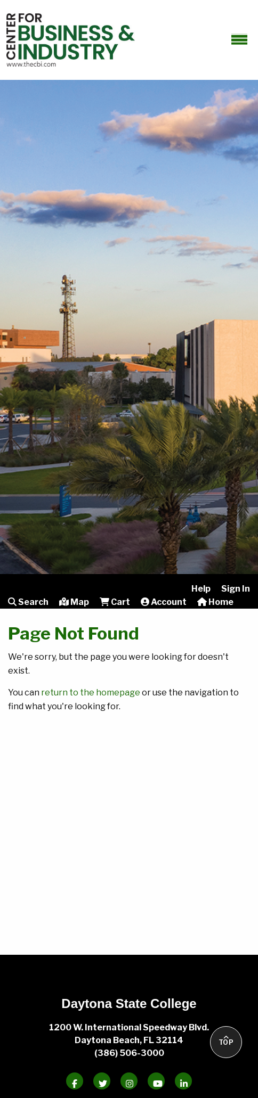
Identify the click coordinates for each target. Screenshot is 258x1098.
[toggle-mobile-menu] (239, 39)
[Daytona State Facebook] (74, 1080)
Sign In (235, 589)
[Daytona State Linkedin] (183, 1080)
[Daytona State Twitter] (101, 1080)
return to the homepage (90, 692)
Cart (115, 602)
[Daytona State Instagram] (129, 1080)
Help (201, 589)
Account (164, 602)
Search (28, 602)
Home (215, 602)
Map (74, 602)
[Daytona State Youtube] (156, 1080)
